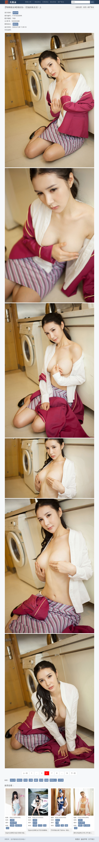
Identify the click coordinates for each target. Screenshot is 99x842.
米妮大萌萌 (13, 822)
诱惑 (25, 780)
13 (67, 773)
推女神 (15, 13)
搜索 (92, 2)
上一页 (25, 773)
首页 (84, 7)
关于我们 (91, 839)
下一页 (73, 773)
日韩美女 (45, 2)
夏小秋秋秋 (81, 822)
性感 (41, 780)
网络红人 (53, 780)
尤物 (30, 780)
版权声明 (84, 839)
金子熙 (35, 822)
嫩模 (36, 780)
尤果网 (12, 820)
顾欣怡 (15, 24)
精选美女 (38, 2)
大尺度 (60, 780)
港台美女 (53, 2)
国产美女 (61, 2)
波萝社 (80, 820)
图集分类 (28, 2)
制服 (46, 780)
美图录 (77, 839)
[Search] (80, 2)
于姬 (57, 822)
